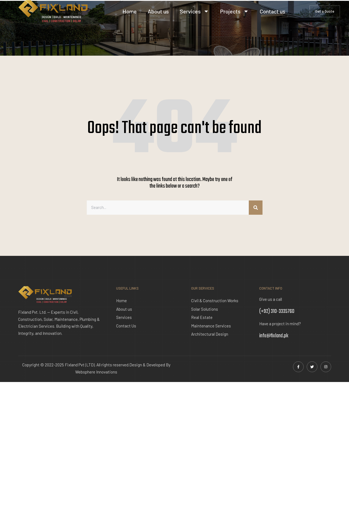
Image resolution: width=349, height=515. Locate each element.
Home (129, 11)
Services (194, 11)
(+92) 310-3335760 (276, 311)
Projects (234, 11)
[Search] (256, 207)
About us (158, 11)
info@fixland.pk (273, 336)
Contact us (272, 11)
